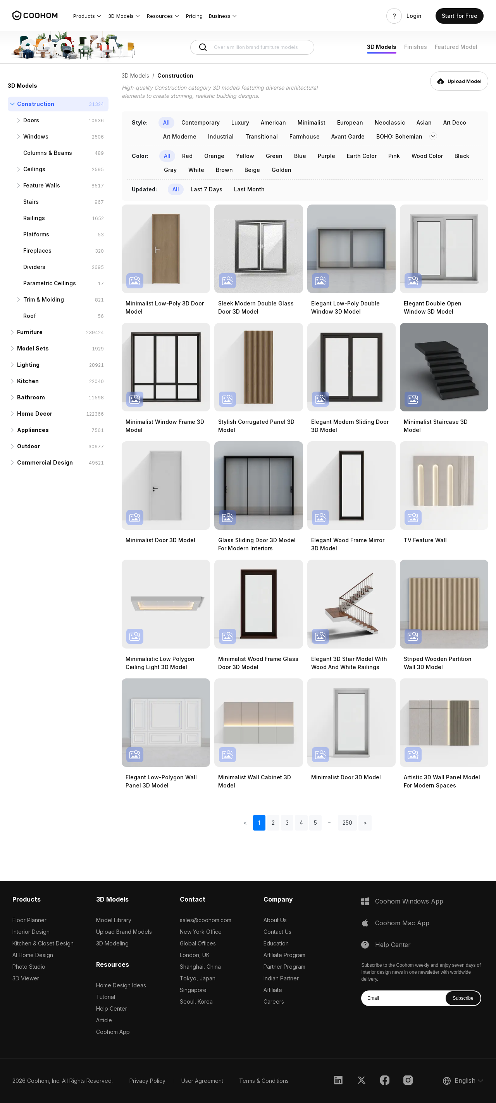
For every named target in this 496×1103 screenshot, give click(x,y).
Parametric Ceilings (49, 283)
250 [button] (347, 822)
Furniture (30, 332)
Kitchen (28, 381)
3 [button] (287, 822)
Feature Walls (41, 185)
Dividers (34, 267)
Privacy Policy (147, 1080)
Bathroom (31, 397)
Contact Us (277, 931)
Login (414, 16)
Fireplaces (37, 250)
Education (276, 943)
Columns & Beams (47, 152)
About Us (275, 920)
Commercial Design (45, 462)
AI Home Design (32, 955)
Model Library (113, 920)
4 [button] (301, 822)
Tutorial (105, 997)
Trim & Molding (43, 299)
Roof (29, 315)
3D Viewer (25, 978)
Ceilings (34, 169)
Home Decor (34, 413)
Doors (31, 120)
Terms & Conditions (264, 1080)
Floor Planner (29, 920)
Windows (35, 136)
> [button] (365, 822)
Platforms (36, 234)
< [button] (245, 822)
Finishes (415, 46)
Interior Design (31, 931)
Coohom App (113, 1031)
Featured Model (456, 46)
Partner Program (284, 966)
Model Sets (33, 348)
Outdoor (28, 446)
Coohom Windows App (409, 901)
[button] (87, 15)
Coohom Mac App (402, 923)
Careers (274, 1001)
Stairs (31, 201)
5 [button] (315, 822)
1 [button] (259, 822)
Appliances (33, 430)
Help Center (111, 1008)
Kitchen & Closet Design (43, 943)
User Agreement (202, 1080)
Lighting (28, 364)
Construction (35, 104)
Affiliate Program (284, 955)
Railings (34, 218)
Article (104, 1020)
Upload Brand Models (124, 931)
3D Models (381, 46)
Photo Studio (28, 966)
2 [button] (273, 822)
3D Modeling (112, 943)
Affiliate (273, 990)
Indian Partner (281, 978)
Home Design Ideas (121, 985)
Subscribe (463, 998)
